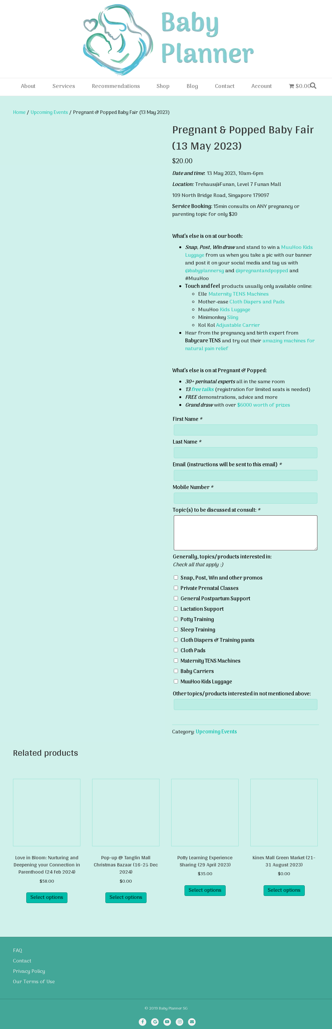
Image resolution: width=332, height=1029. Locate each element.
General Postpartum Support (215, 599)
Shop (163, 86)
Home (19, 112)
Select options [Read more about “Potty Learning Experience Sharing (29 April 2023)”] (205, 890)
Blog (192, 86)
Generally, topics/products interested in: (222, 557)
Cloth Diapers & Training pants (218, 640)
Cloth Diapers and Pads (257, 302)
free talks (202, 390)
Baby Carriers (197, 672)
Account (262, 86)
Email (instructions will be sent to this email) (227, 465)
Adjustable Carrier (238, 325)
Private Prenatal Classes (210, 588)
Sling (232, 317)
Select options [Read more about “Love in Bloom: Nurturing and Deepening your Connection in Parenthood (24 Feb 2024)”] (46, 897)
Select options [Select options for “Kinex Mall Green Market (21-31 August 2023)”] (284, 890)
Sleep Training (198, 630)
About (28, 86)
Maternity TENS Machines (238, 294)
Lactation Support (202, 609)
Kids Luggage (235, 310)
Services (64, 86)
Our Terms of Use (34, 982)
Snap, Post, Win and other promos (222, 578)
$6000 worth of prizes (263, 405)
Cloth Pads (193, 651)
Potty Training (197, 620)
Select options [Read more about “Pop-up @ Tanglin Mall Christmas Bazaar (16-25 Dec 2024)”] (126, 897)
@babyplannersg (204, 271)
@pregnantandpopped (262, 271)
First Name (187, 419)
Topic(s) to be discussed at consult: (216, 510)
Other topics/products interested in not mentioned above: (242, 694)
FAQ (17, 951)
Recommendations (116, 86)
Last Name (187, 442)
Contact (225, 86)
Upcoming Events (49, 112)
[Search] (313, 86)
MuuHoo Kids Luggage (206, 682)
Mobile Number (193, 488)
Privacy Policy (29, 971)
